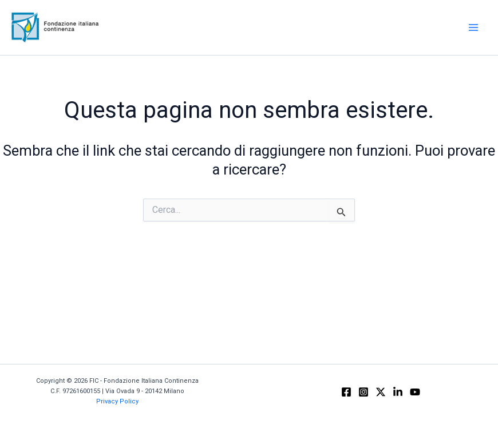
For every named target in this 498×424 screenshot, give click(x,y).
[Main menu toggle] (474, 27)
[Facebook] (346, 392)
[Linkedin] (398, 392)
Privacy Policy (117, 401)
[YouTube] (415, 392)
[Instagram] (363, 392)
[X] (381, 392)
